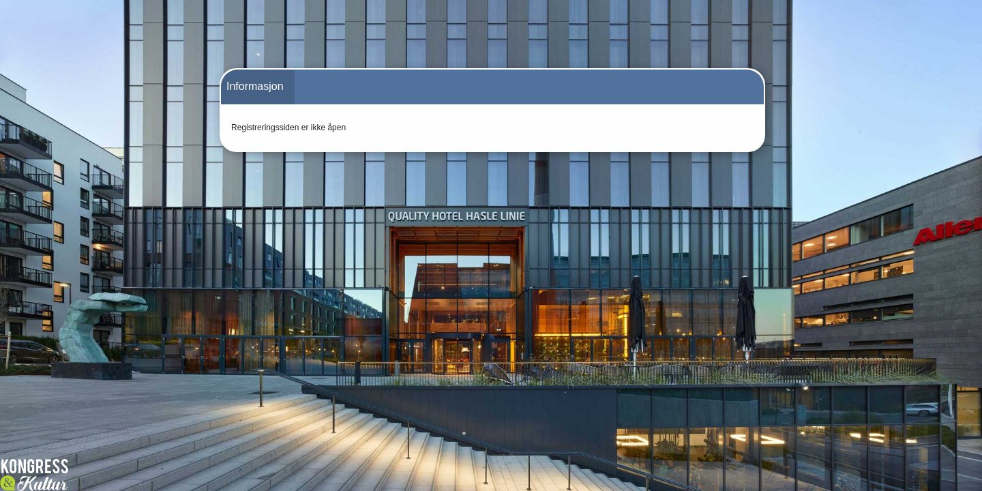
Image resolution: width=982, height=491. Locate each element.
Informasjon (255, 86)
